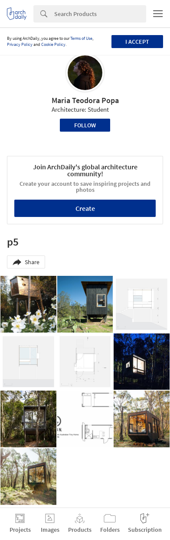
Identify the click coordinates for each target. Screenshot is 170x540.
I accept (137, 41)
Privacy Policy (20, 44)
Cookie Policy (53, 44)
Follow (85, 125)
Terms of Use (81, 38)
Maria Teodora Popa (85, 100)
